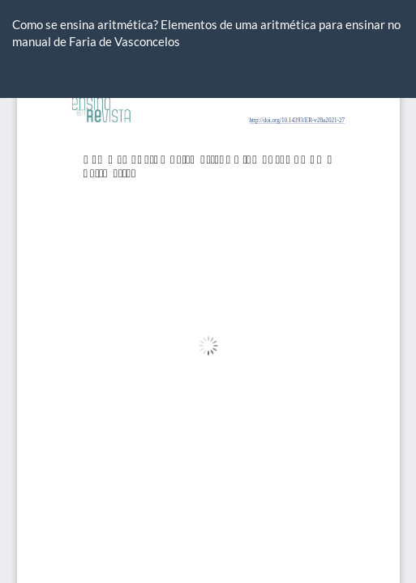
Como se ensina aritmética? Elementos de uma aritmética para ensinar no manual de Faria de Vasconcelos (206, 33)
